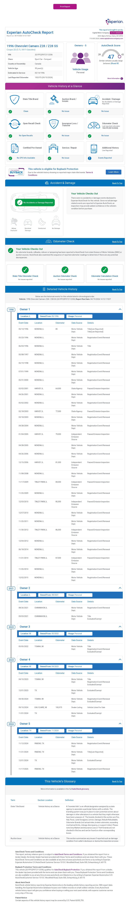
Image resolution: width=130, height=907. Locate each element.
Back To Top (117, 183)
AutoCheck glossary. (80, 789)
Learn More (113, 172)
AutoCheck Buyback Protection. (67, 870)
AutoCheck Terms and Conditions (68, 854)
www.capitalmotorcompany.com (111, 38)
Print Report (65, 7)
